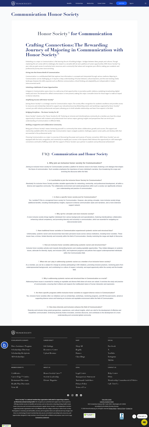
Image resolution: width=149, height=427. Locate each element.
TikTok (110, 360)
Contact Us (129, 408)
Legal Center (81, 373)
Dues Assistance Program (21, 346)
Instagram (112, 357)
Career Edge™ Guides (20, 377)
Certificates (15, 373)
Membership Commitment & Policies (122, 380)
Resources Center (51, 350)
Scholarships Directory (20, 350)
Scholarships (79, 3)
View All (14, 387)
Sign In (131, 3)
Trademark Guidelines (84, 380)
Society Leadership (51, 377)
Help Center (113, 373)
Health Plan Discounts (20, 384)
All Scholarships (17, 357)
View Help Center (107, 399)
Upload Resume (50, 353)
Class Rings (80, 357)
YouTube (111, 353)
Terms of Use (81, 387)
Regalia (78, 350)
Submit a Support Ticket (107, 402)
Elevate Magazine (50, 380)
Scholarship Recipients (20, 353)
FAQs (110, 377)
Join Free (121, 3)
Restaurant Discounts (20, 380)
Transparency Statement (85, 377)
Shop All (79, 346)
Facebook (112, 346)
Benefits (69, 3)
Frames (78, 353)
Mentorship (90, 3)
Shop (111, 3)
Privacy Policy (81, 384)
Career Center (101, 3)
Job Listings (48, 346)
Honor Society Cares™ (53, 373)
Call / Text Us (113, 384)
